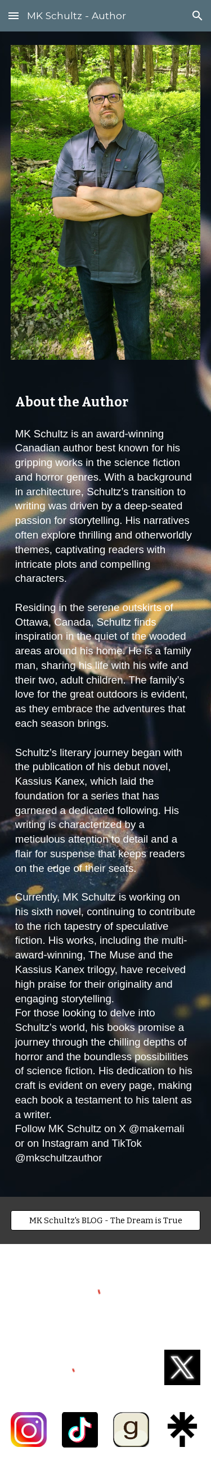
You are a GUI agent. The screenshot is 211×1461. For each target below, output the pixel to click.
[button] (13, 15)
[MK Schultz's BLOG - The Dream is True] (105, 1220)
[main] (106, 402)
